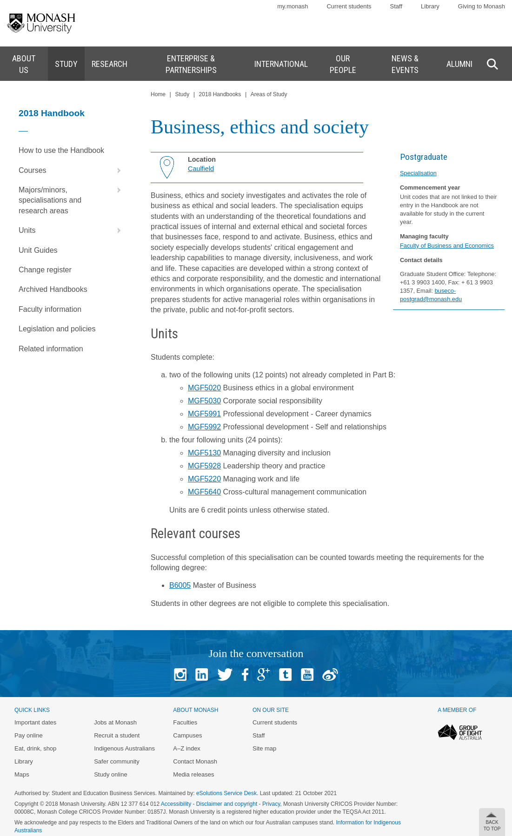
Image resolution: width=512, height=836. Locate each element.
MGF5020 (204, 388)
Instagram (180, 674)
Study (182, 94)
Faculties (185, 722)
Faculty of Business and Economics (447, 245)
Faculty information (50, 309)
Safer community (117, 761)
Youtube (307, 674)
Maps (21, 774)
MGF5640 (204, 492)
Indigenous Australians (124, 748)
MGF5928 (204, 466)
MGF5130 (204, 453)
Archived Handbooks (53, 289)
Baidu (330, 674)
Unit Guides (38, 250)
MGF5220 (204, 479)
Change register (45, 270)
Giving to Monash (481, 6)
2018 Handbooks (220, 94)
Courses (72, 170)
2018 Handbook (52, 113)
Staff (396, 6)
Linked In (201, 674)
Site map (264, 748)
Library (430, 6)
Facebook (245, 674)
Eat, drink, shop (35, 748)
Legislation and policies (57, 329)
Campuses (187, 735)
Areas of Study (269, 94)
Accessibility (176, 804)
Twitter (225, 674)
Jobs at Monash (115, 722)
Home (158, 94)
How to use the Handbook (61, 150)
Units (72, 230)
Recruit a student (117, 735)
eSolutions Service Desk (226, 793)
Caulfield (201, 168)
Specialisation (418, 173)
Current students (348, 6)
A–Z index (186, 748)
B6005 (180, 585)
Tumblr (285, 674)
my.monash (292, 6)
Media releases (193, 774)
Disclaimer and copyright (226, 804)
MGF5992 (204, 427)
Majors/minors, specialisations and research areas (72, 197)
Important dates (35, 722)
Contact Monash (195, 761)
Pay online (28, 735)
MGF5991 (204, 414)
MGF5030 (204, 401)
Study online (110, 774)
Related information (51, 349)
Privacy (271, 804)
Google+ (263, 674)
